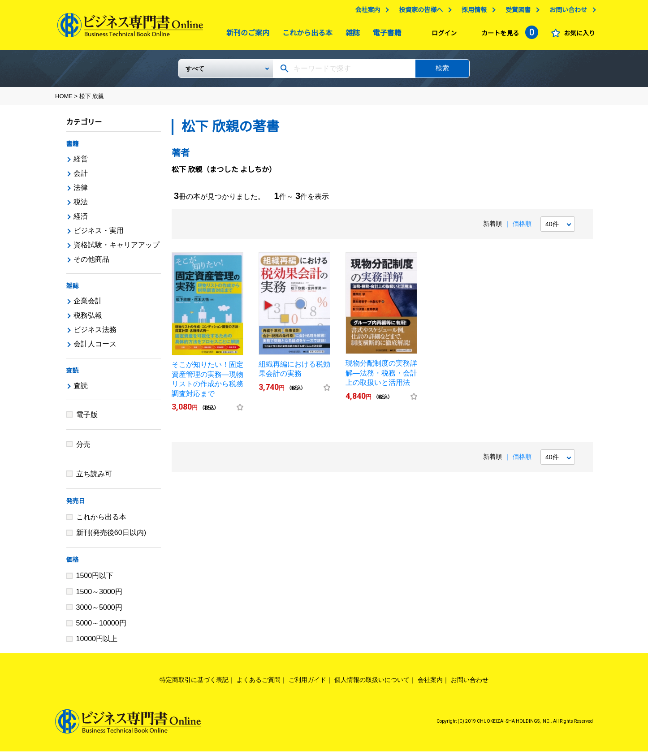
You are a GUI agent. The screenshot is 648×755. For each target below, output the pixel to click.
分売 (83, 448)
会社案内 (365, 12)
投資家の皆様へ (419, 12)
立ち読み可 (94, 477)
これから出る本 (305, 35)
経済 (80, 220)
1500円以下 (95, 579)
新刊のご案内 (245, 35)
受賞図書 (515, 12)
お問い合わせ (566, 12)
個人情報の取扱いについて (372, 683)
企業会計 (87, 304)
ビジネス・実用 (98, 234)
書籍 (72, 147)
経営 (80, 162)
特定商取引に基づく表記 (194, 683)
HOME (64, 99)
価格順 (522, 227)
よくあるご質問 (259, 683)
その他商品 (91, 263)
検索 (442, 71)
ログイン (441, 35)
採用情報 (471, 12)
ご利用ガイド (307, 683)
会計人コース (95, 347)
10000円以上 (97, 642)
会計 (80, 177)
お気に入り (577, 35)
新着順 (492, 227)
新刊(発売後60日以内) (111, 536)
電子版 (87, 418)
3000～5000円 (99, 611)
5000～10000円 (101, 626)
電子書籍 (385, 35)
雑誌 (350, 35)
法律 (80, 191)
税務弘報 (87, 319)
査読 (72, 374)
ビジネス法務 (95, 333)
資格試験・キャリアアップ (116, 248)
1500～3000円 (99, 595)
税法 (80, 205)
